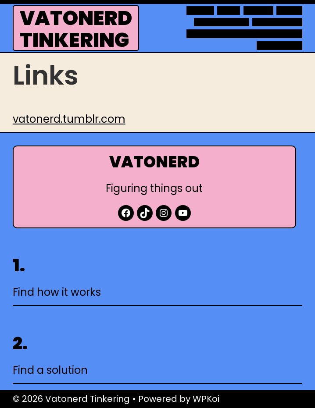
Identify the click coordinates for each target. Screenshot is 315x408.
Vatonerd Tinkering (76, 29)
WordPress (279, 45)
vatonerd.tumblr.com (69, 119)
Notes (289, 10)
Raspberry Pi (277, 22)
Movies (258, 10)
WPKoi (206, 399)
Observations (221, 22)
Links (228, 10)
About (200, 10)
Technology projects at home (244, 33)
